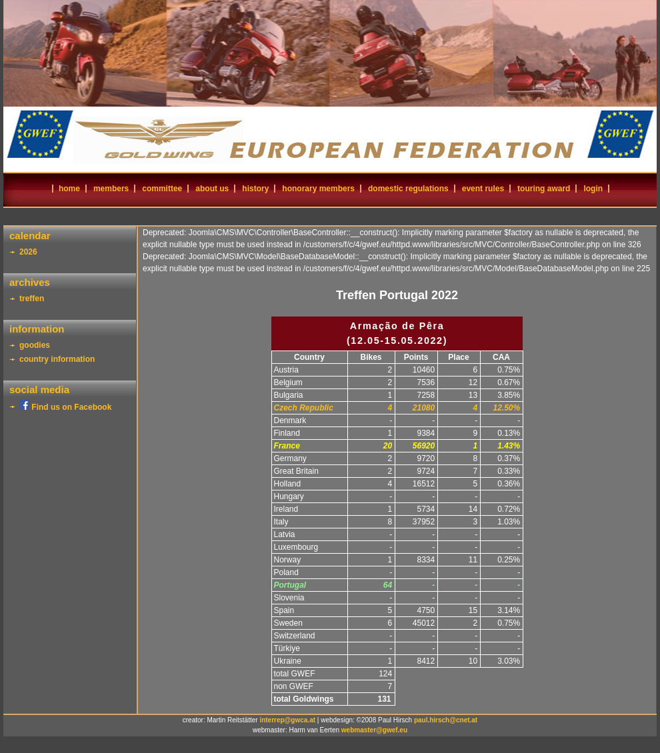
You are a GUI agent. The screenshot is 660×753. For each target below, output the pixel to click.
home (69, 188)
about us (212, 188)
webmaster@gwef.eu (374, 730)
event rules (483, 188)
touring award (543, 188)
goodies (34, 345)
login (593, 188)
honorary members (318, 188)
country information (57, 359)
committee (162, 188)
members (111, 188)
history (255, 188)
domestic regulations (408, 188)
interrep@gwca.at (287, 720)
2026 (28, 252)
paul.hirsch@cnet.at (445, 720)
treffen (31, 298)
